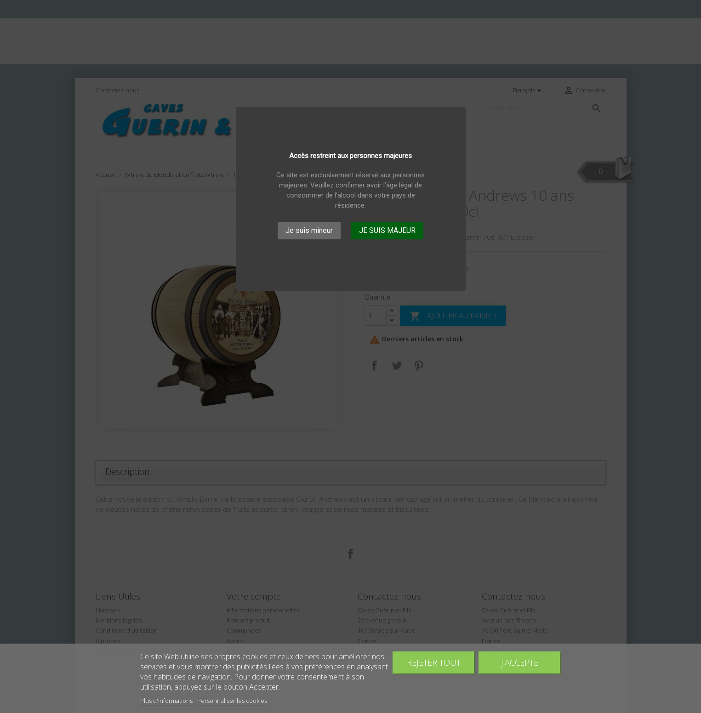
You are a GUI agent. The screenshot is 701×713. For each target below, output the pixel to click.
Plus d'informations (167, 700)
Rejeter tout (434, 662)
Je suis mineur (309, 230)
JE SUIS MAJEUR (387, 230)
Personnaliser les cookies (232, 700)
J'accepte (519, 662)
